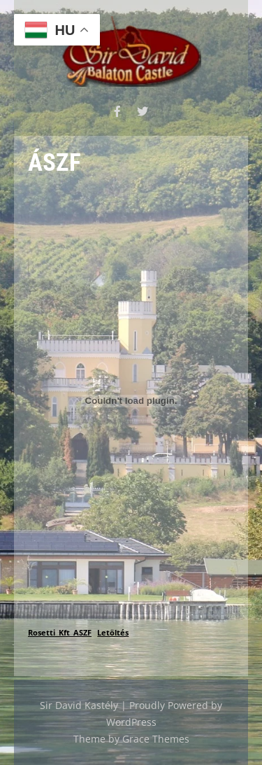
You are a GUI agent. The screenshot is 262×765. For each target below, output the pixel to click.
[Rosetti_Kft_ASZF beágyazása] (131, 401)
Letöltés (113, 632)
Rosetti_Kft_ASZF (60, 632)
